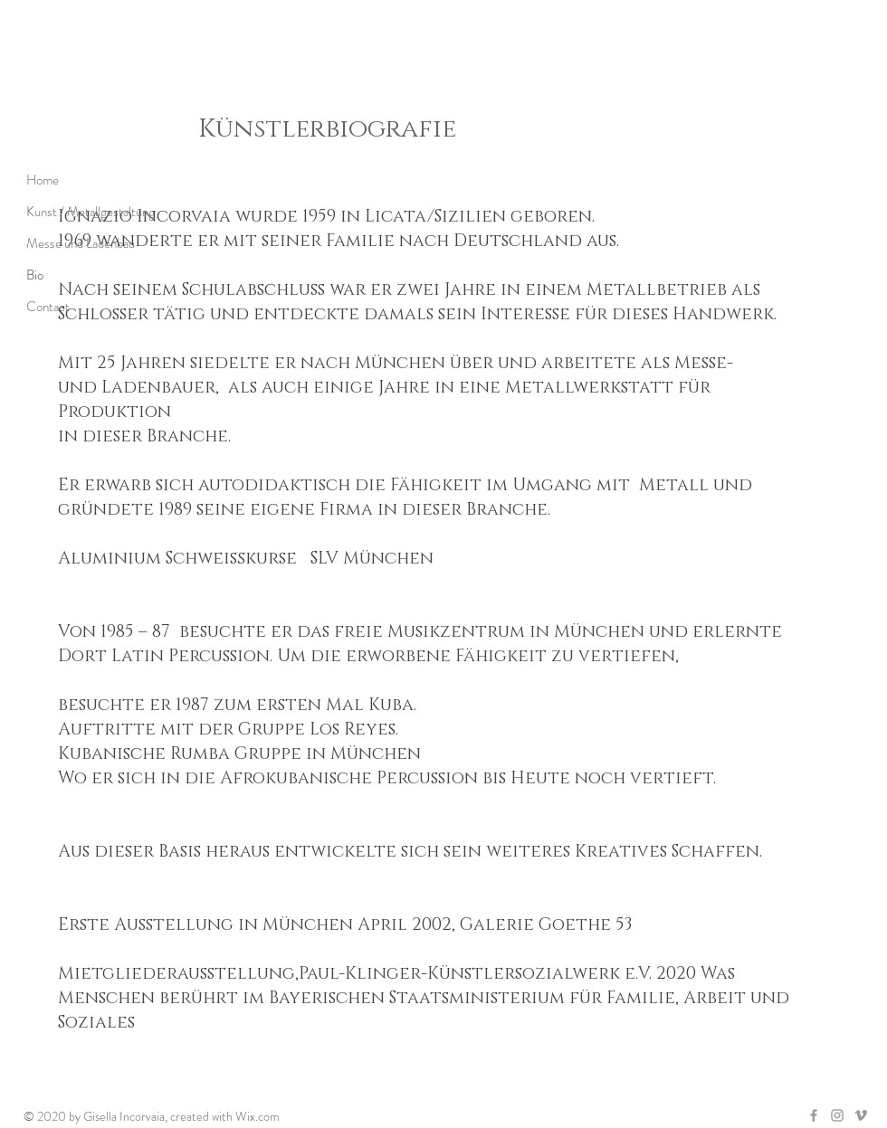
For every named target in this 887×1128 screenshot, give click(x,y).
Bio (34, 275)
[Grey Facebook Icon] (814, 1115)
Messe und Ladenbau (80, 243)
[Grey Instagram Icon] (837, 1115)
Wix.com (257, 1116)
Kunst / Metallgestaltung (90, 212)
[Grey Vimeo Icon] (861, 1115)
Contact (48, 307)
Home (42, 180)
